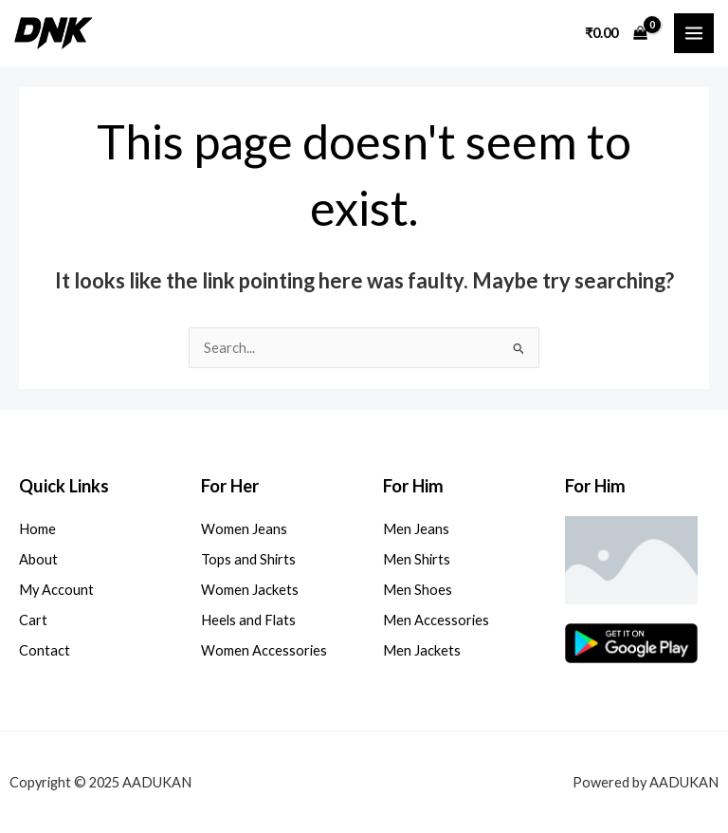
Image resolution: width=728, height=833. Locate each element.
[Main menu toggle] (694, 33)
